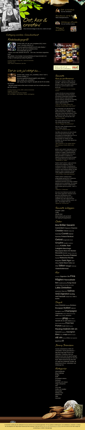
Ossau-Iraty (74, 253)
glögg (65, 318)
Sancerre (58, 332)
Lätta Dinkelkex (19, 94)
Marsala (73, 320)
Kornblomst (57, 245)
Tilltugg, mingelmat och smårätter (66, 17)
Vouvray (64, 337)
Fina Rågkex (13, 94)
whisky (68, 338)
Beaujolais (68, 305)
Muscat (63, 323)
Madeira (69, 320)
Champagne (71, 311)
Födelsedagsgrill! (18, 40)
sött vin (70, 334)
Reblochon (64, 258)
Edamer (71, 234)
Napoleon (70, 253)
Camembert (59, 228)
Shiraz (61, 334)
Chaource (67, 228)
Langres (58, 248)
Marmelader (58, 391)
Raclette (57, 258)
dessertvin (68, 315)
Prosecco (71, 326)
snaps (65, 334)
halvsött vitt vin (59, 320)
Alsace (57, 305)
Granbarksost (18, 63)
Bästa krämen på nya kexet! (63, 216)
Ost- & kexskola (66, 10)
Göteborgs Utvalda (66, 23)
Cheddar (59, 230)
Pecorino (66, 255)
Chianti (64, 313)
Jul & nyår (15, 91)
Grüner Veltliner (71, 318)
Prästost (73, 255)
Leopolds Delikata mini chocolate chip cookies (64, 285)
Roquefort (24, 92)
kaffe (66, 320)
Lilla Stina (23, 63)
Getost (59, 239)
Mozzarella (58, 253)
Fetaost (12, 63)
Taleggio (68, 266)
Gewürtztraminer (58, 318)
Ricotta (70, 258)
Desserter (58, 380)
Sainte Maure (63, 263)
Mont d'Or (19, 92)
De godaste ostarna (60, 378)
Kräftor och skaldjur (60, 389)
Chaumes (74, 228)
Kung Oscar (71, 283)
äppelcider (75, 337)
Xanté (71, 337)
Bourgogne (59, 308)
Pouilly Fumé (65, 326)
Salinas (25, 94)
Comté (65, 233)
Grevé (71, 240)
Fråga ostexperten (60, 383)
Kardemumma (63, 283)
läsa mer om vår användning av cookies (51, 426)
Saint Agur (66, 260)
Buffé (56, 376)
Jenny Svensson (13, 60)
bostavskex (57, 276)
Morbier (73, 251)
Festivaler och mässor (61, 382)
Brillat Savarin (67, 225)
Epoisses (58, 236)
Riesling (58, 329)
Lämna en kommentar (28, 60)
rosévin (66, 328)
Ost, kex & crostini (35, 21)
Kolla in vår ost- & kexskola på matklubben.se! (66, 67)
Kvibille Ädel (65, 246)
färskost (70, 236)
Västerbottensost (62, 268)
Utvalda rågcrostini (66, 29)
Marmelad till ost (67, 53)
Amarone (62, 305)
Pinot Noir (69, 323)
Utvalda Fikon (69, 296)
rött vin (74, 329)
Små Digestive (31, 94)
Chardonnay (59, 313)
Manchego (67, 248)
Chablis (62, 311)
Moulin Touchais (58, 323)
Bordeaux (73, 305)
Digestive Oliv (65, 276)
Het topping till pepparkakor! (63, 217)
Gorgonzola (66, 240)
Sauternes (64, 332)
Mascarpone (59, 251)
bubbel (67, 308)
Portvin (58, 326)
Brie (57, 225)
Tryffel (57, 212)
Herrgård (66, 243)
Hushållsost (70, 243)
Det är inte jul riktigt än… (24, 71)
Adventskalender (60, 371)
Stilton (62, 265)
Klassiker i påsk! (59, 210)
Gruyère (59, 243)
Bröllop (57, 375)
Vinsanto (73, 334)
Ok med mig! (48, 428)
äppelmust (58, 341)
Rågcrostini (64, 291)
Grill (14, 62)
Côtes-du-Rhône (62, 315)
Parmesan (58, 255)
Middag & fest (59, 392)
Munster (65, 253)
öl (63, 340)
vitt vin (58, 337)
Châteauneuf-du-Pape (70, 313)
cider (57, 315)
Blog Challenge (59, 373)
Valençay (74, 266)
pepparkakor (58, 291)
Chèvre (65, 231)
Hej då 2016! (58, 214)
